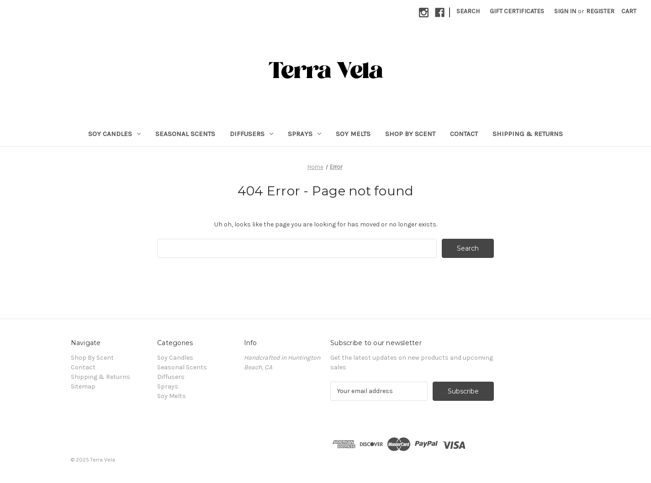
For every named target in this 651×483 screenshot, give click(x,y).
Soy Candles (114, 134)
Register (600, 11)
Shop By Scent (410, 134)
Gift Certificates (517, 11)
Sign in (565, 11)
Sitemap (83, 386)
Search (468, 11)
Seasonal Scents (185, 134)
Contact (464, 134)
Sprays (304, 134)
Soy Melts (353, 134)
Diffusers (251, 134)
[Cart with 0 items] (628, 11)
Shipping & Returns (527, 134)
